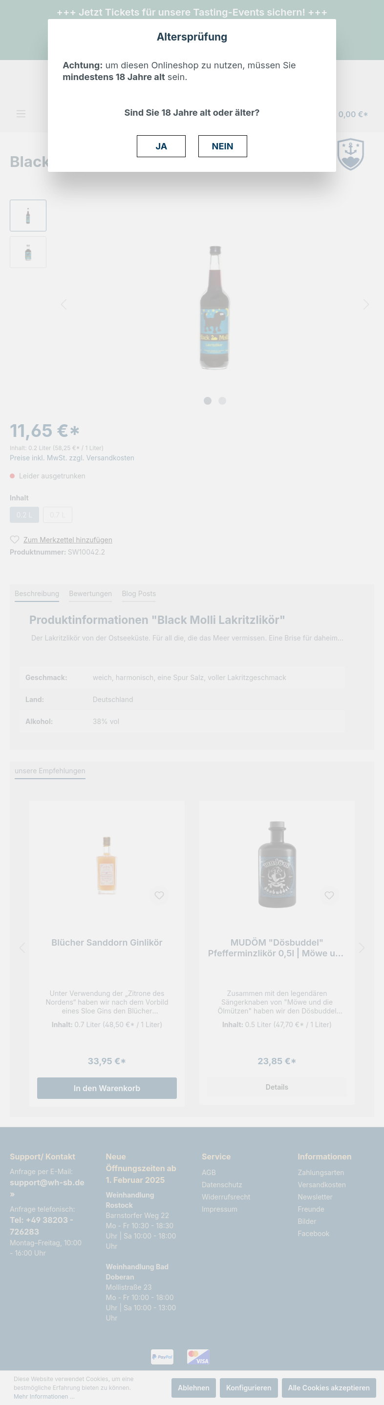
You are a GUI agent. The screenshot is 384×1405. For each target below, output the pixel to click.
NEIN (223, 146)
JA (162, 146)
